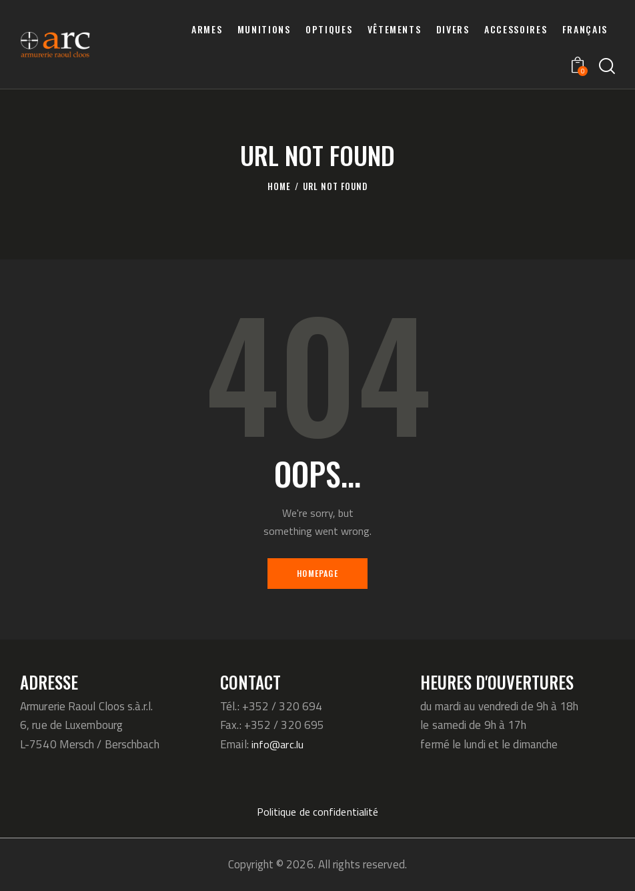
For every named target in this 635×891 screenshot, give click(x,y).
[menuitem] (584, 29)
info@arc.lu (278, 744)
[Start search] (607, 66)
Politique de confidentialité (317, 811)
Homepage (317, 573)
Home (279, 186)
